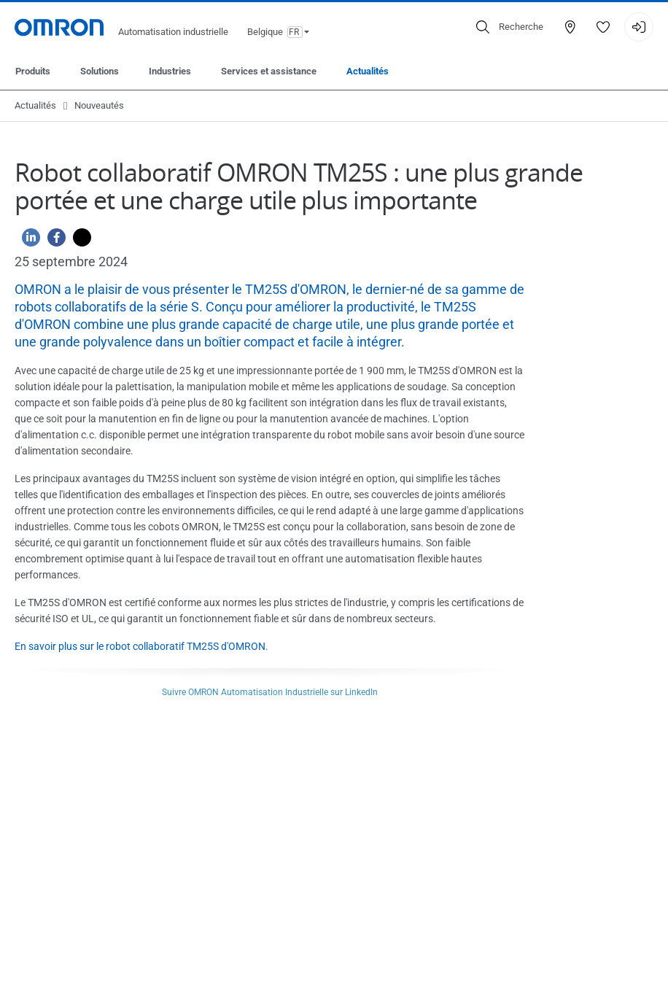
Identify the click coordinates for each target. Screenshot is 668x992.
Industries (170, 71)
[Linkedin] (27, 241)
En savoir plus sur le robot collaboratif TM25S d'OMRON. (141, 646)
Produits (32, 71)
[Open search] (510, 27)
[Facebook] (53, 241)
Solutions (99, 71)
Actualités (367, 71)
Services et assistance (268, 71)
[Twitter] (78, 241)
